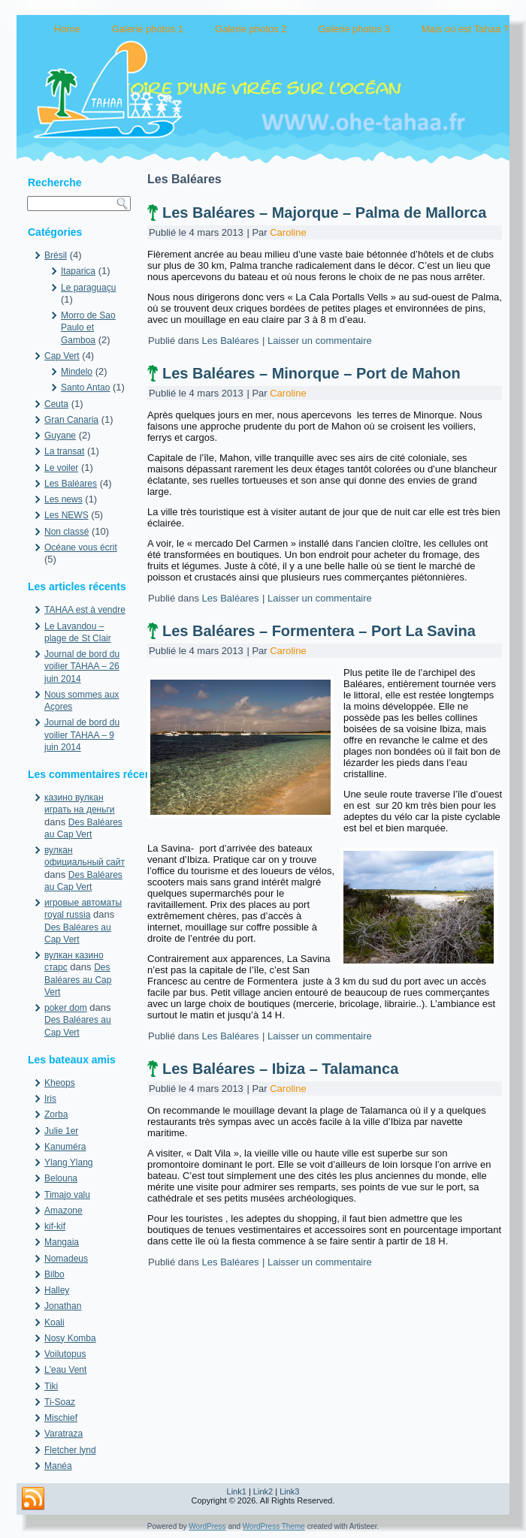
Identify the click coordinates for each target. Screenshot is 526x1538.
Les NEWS (66, 515)
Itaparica (78, 271)
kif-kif (54, 1226)
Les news (63, 499)
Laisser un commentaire (320, 340)
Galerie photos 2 (250, 29)
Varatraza (63, 1433)
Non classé (66, 531)
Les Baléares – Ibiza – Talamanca (280, 1068)
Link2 (263, 1491)
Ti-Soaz (59, 1402)
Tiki (51, 1386)
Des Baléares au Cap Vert (77, 979)
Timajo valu (67, 1195)
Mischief (60, 1418)
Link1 (236, 1491)
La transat (64, 451)
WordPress (207, 1526)
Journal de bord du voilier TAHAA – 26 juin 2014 (81, 666)
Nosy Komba (70, 1338)
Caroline (288, 232)
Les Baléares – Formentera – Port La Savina (319, 631)
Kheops (59, 1083)
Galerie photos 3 (353, 29)
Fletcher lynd (70, 1450)
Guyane (60, 435)
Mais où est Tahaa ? (465, 29)
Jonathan (62, 1306)
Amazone (63, 1210)
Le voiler (61, 468)
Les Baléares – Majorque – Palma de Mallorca (324, 212)
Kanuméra (65, 1146)
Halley (56, 1290)
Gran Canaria (71, 420)
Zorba (56, 1114)
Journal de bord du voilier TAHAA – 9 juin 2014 (81, 734)
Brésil (55, 255)
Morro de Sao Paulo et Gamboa (88, 327)
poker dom (65, 1008)
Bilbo (54, 1274)
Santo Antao (85, 387)
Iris (50, 1098)
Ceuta (56, 404)
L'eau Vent (65, 1370)
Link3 (289, 1491)
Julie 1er (61, 1131)
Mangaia (61, 1242)
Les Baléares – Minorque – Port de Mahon (311, 373)
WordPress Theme (274, 1526)
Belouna (60, 1178)
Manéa (58, 1466)
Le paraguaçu (88, 287)
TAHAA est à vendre (84, 610)
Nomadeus (66, 1258)
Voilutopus (65, 1354)
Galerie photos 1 (147, 29)
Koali (54, 1322)
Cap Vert (62, 356)
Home (67, 29)
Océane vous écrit (80, 547)
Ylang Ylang (68, 1162)
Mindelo (76, 371)
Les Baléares (70, 483)
